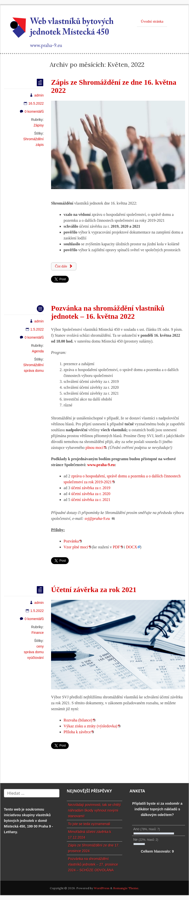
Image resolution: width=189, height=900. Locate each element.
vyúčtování (35, 658)
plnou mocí (94, 447)
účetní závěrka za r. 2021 (90, 500)
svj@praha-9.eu (97, 518)
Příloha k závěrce (77, 732)
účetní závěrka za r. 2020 (90, 494)
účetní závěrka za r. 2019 (90, 488)
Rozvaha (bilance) (78, 720)
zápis (40, 145)
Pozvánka (71, 541)
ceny (40, 646)
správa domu (34, 371)
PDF (116, 547)
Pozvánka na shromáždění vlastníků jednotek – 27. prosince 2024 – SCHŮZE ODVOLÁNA (93, 864)
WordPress (101, 888)
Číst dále (63, 266)
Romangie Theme (125, 888)
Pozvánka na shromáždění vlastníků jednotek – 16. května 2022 (107, 312)
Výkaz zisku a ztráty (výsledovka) (90, 726)
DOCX (131, 547)
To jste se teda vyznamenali (89, 824)
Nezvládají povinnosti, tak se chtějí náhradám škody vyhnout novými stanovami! (94, 810)
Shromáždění (33, 139)
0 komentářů (32, 111)
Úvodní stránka (152, 21)
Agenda (38, 351)
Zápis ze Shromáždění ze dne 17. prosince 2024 (93, 848)
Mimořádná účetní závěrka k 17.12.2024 (89, 834)
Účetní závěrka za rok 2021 (93, 589)
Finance (37, 633)
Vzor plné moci (76, 547)
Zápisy (39, 125)
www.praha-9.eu (101, 465)
